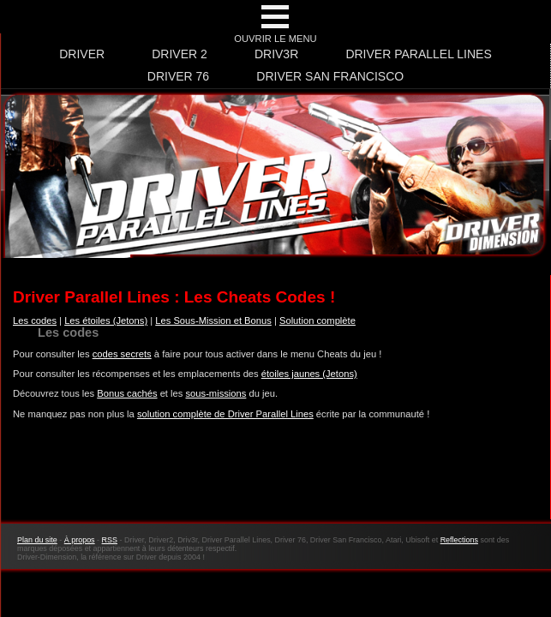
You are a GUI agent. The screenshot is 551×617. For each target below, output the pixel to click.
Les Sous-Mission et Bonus (213, 320)
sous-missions (216, 393)
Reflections (459, 540)
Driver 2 (179, 54)
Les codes (35, 320)
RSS (109, 540)
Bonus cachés (127, 393)
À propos (79, 540)
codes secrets (122, 354)
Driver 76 (178, 76)
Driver (82, 54)
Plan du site (37, 540)
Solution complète (317, 320)
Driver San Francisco (330, 76)
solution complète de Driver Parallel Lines (225, 414)
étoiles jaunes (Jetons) (309, 373)
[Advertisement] (275, 479)
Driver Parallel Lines (418, 54)
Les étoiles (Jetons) (105, 320)
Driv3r (276, 54)
